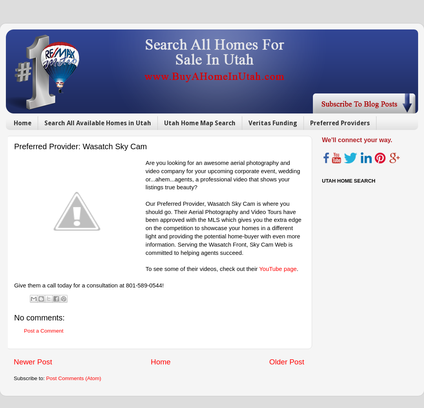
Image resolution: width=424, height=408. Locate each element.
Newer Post (33, 362)
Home (22, 123)
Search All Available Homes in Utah (97, 123)
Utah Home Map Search (200, 123)
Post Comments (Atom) (73, 378)
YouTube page (277, 269)
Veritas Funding (273, 123)
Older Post (286, 362)
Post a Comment (44, 331)
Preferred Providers (340, 123)
